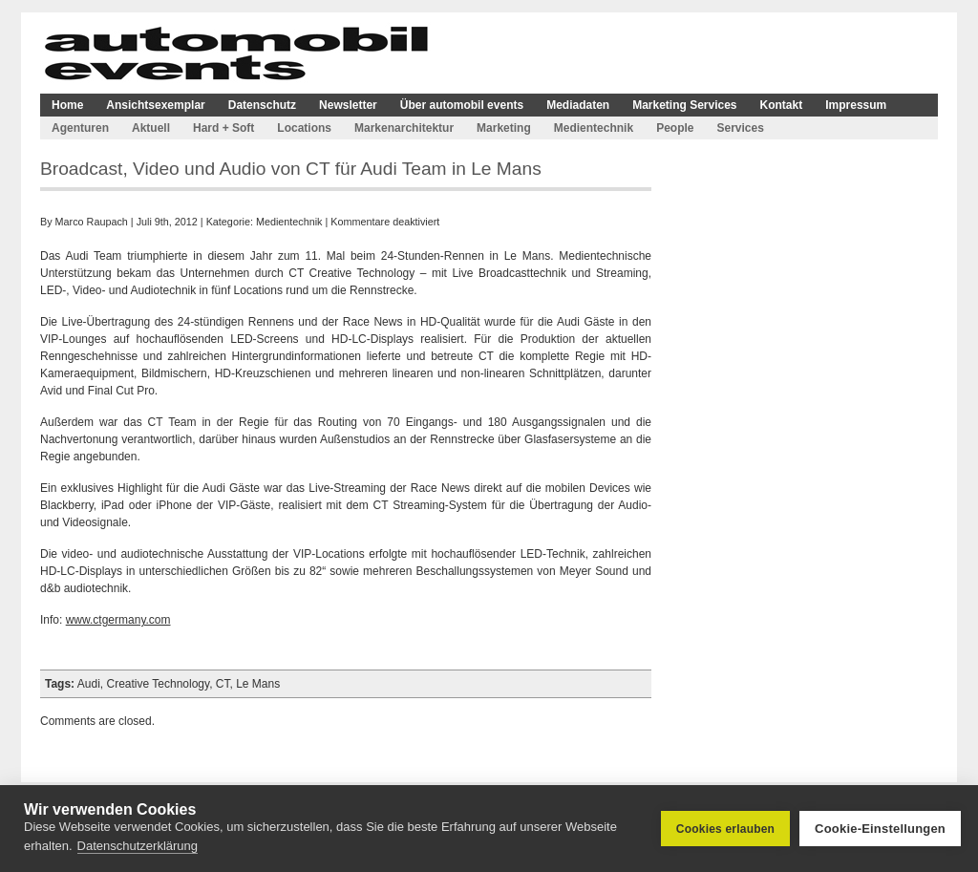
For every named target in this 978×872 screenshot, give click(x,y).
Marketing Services (684, 105)
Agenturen (80, 128)
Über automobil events (461, 105)
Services (739, 128)
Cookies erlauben (725, 829)
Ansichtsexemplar (155, 105)
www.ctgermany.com (118, 620)
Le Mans (258, 684)
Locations (304, 128)
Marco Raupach (91, 221)
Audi (88, 684)
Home (67, 105)
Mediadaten (577, 105)
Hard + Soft (223, 128)
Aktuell (151, 128)
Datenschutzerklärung (137, 846)
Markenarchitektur (404, 128)
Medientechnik (593, 128)
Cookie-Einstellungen (880, 828)
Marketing (504, 128)
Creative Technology (158, 684)
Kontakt (781, 105)
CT (223, 684)
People (674, 128)
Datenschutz (262, 105)
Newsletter (348, 105)
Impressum (855, 105)
